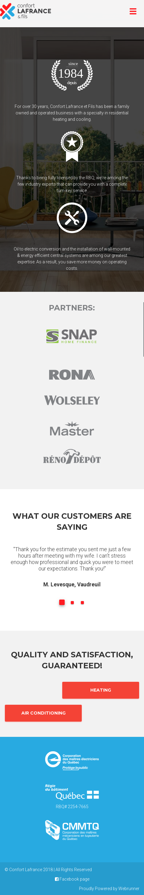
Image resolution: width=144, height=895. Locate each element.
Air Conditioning (43, 713)
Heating (100, 690)
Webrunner (128, 888)
